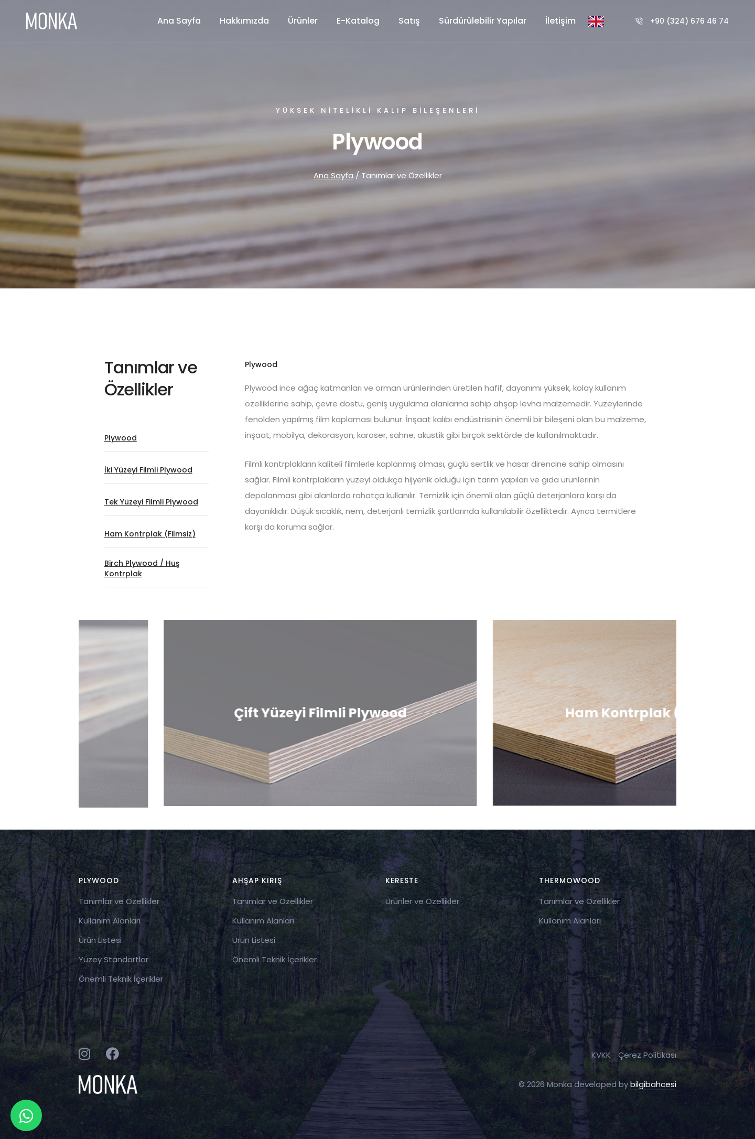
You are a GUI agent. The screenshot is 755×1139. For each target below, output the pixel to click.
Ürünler (303, 21)
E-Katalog (358, 21)
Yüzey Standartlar (113, 959)
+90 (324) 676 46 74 (689, 21)
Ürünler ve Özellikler (422, 901)
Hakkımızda (244, 21)
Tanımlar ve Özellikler (119, 901)
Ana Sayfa (179, 21)
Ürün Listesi (100, 939)
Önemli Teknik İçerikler (121, 978)
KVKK (601, 1054)
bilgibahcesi (653, 1084)
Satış (409, 21)
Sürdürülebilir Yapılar (482, 21)
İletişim (560, 21)
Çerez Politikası (647, 1054)
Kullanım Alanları (110, 920)
